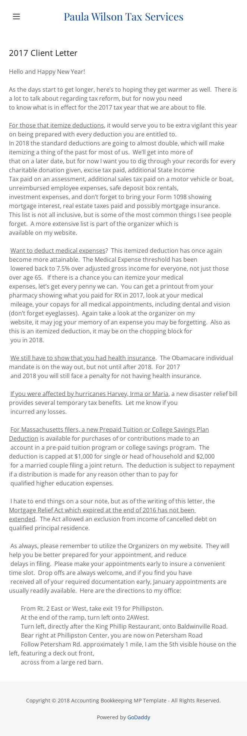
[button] (26, 16)
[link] (123, 16)
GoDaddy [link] (138, 717)
